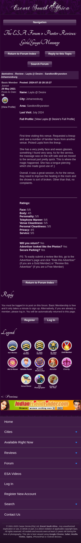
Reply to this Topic (60, 53)
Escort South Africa (48, 526)
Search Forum (40, 64)
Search (9, 504)
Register (29, 320)
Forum (9, 463)
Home (8, 421)
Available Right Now (18, 442)
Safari (67, 534)
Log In (51, 320)
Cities (8, 432)
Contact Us (12, 514)
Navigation (40, 22)
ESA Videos (12, 474)
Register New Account (20, 494)
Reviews (10, 452)
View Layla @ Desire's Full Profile (54, 119)
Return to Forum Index (22, 53)
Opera (29, 537)
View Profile (8, 107)
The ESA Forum (22, 32)
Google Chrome (56, 534)
